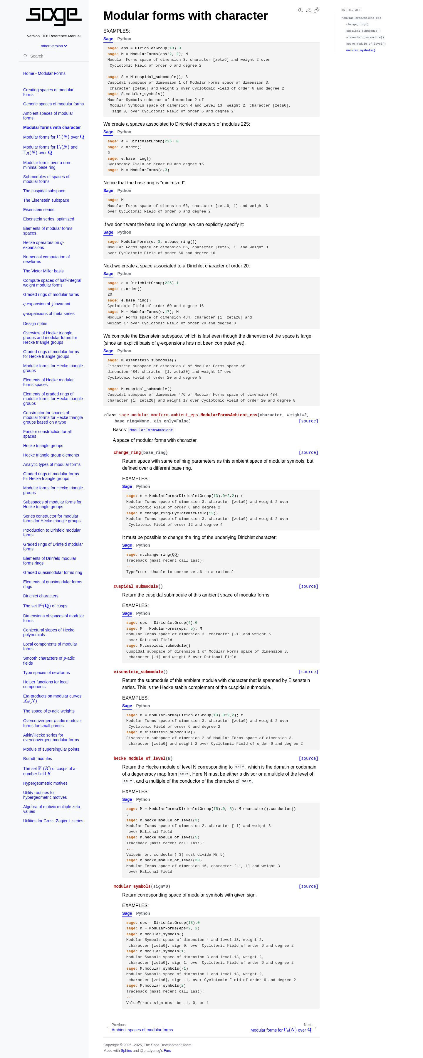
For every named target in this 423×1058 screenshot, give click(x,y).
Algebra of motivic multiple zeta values (51, 809)
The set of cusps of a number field (49, 770)
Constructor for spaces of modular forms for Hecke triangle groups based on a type (53, 417)
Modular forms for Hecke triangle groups (53, 368)
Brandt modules (37, 758)
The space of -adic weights (49, 709)
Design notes (35, 323)
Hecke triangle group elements (51, 455)
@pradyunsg (150, 1051)
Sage (108, 38)
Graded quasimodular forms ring (52, 572)
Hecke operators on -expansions (43, 244)
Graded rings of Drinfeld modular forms (53, 546)
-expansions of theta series (49, 312)
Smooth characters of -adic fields (49, 659)
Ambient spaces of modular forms (48, 115)
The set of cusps (45, 605)
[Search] (54, 56)
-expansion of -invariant (46, 302)
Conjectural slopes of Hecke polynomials (48, 632)
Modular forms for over (53, 136)
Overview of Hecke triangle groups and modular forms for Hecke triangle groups (50, 338)
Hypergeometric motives (45, 783)
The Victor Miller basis (43, 271)
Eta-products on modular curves (52, 699)
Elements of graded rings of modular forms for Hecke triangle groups (53, 399)
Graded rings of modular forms (51, 294)
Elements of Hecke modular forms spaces (48, 382)
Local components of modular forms (50, 646)
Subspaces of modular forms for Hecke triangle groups (52, 504)
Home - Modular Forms (44, 73)
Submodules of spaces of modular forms (46, 179)
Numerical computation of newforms (46, 259)
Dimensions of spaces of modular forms (53, 618)
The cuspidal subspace (44, 190)
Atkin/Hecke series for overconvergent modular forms (51, 737)
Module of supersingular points (51, 749)
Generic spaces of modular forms (53, 104)
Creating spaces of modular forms (48, 92)
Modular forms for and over (50, 150)
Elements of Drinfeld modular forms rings (49, 560)
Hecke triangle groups (43, 445)
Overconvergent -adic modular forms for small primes (52, 722)
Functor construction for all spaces (47, 434)
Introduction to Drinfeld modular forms (51, 532)
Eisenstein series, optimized (48, 219)
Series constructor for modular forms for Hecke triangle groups (51, 518)
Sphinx (126, 1051)
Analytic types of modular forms (51, 464)
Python (124, 38)
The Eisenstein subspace (46, 200)
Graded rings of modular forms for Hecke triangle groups (51, 354)
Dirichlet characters (40, 596)
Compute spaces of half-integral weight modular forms (52, 282)
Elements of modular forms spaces (47, 230)
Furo (167, 1051)
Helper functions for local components (45, 684)
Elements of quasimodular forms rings (52, 584)
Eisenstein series (38, 209)
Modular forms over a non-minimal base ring (47, 165)
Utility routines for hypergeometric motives (45, 795)
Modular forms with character (52, 127)
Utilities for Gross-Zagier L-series (53, 820)
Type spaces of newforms (46, 672)
